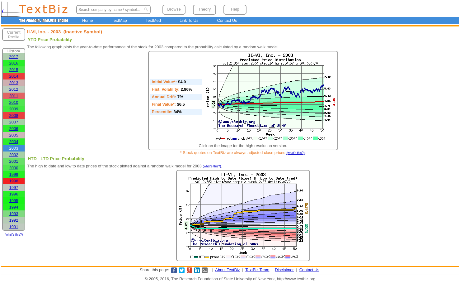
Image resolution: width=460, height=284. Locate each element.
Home (87, 20)
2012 (13, 89)
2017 (13, 56)
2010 (13, 102)
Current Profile (13, 34)
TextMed (153, 20)
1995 (13, 200)
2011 (13, 96)
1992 (13, 220)
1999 (13, 174)
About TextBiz (227, 269)
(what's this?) (14, 234)
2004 (13, 141)
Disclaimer (284, 269)
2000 (13, 168)
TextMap (119, 20)
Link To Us (189, 20)
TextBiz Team (257, 269)
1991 (13, 226)
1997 (13, 187)
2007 (13, 122)
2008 (13, 115)
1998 (13, 181)
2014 (13, 76)
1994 (13, 207)
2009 (13, 109)
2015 (13, 69)
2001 (13, 161)
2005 (13, 135)
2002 (13, 154)
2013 (13, 82)
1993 (13, 213)
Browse (174, 9)
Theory (204, 9)
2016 (13, 63)
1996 (13, 194)
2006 (13, 128)
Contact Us (227, 20)
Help (235, 9)
